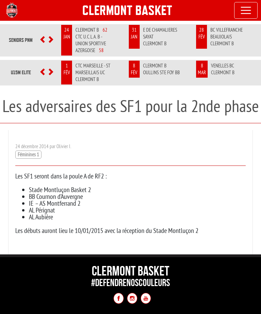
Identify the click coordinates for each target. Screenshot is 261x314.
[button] (42, 40)
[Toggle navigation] (246, 10)
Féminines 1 (28, 154)
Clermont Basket (127, 10)
